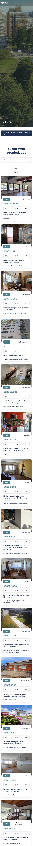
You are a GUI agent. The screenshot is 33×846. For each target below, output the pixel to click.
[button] (30, 2)
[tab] (16, 168)
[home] (4, 2)
